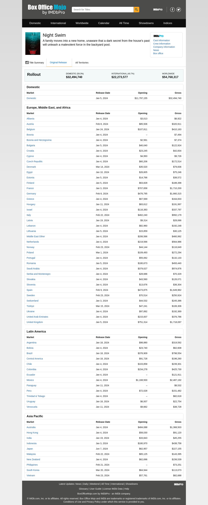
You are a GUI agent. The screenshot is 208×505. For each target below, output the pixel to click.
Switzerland (32, 300)
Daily (85, 484)
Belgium (31, 129)
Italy (29, 215)
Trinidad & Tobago (36, 396)
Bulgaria (31, 145)
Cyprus (30, 156)
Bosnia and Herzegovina (39, 140)
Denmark (31, 167)
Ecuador (31, 374)
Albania (30, 118)
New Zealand (33, 459)
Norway (30, 247)
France (30, 188)
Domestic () (75, 74)
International (58, 23)
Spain (29, 290)
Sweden (31, 295)
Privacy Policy (93, 501)
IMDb (117, 493)
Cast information (161, 40)
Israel (29, 209)
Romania (31, 263)
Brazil (29, 353)
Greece (30, 199)
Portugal (31, 258)
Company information (164, 47)
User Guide (95, 488)
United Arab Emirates (37, 316)
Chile (29, 364)
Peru (29, 390)
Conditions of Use (72, 501)
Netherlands (33, 241)
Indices (167, 23)
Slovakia (31, 279)
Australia (31, 427)
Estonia (30, 177)
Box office (158, 53)
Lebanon (31, 225)
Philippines (32, 464)
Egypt (29, 172)
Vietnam (31, 475)
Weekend (95, 484)
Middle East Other (36, 236)
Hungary (31, 204)
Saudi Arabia (33, 268)
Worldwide (82, 23)
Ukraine (30, 311)
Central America (35, 358)
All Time (124, 23)
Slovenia (31, 284)
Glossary (83, 488)
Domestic (35, 23)
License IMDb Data (113, 488)
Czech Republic (35, 161)
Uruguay (31, 401)
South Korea (33, 470)
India (29, 438)
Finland (30, 183)
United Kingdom (35, 322)
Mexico (30, 380)
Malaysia (31, 454)
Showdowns (146, 23)
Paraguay (31, 385)
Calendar (104, 23)
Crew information (161, 43)
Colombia (31, 369)
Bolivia (30, 348)
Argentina (31, 342)
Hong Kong (32, 432)
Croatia (30, 150)
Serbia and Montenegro (38, 274)
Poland (30, 252)
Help (126, 488)
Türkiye (30, 306)
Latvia (30, 220)
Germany (31, 193)
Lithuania (31, 231)
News (156, 50)
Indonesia (32, 443)
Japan (30, 448)
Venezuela (32, 407)
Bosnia (30, 134)
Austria (30, 124)
